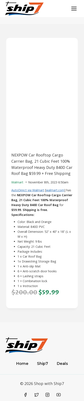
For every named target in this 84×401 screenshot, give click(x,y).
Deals (62, 363)
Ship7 (42, 363)
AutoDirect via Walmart (27, 190)
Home (22, 363)
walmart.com (55, 190)
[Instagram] (47, 395)
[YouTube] (58, 395)
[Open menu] (74, 8)
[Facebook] (25, 395)
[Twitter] (36, 395)
